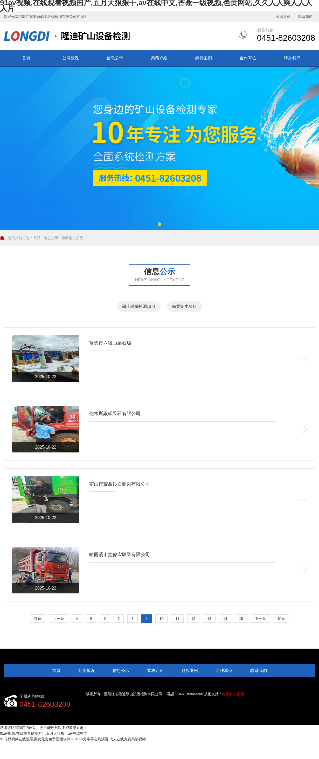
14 (225, 618)
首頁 (26, 58)
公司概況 (70, 58)
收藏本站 (283, 17)
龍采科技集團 (233, 694)
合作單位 (248, 58)
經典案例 (203, 58)
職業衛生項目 (184, 306)
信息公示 (115, 58)
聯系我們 (305, 17)
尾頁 (281, 618)
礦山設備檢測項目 (138, 306)
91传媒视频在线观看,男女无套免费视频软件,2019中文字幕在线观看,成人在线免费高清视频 (73, 739)
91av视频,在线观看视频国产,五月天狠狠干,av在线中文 (43, 733)
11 (177, 618)
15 (241, 618)
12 (193, 618)
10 (162, 618)
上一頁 (58, 618)
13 (209, 618)
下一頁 (260, 618)
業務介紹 (159, 58)
